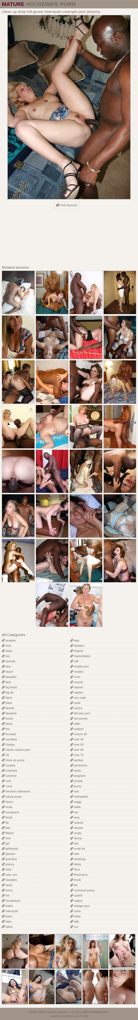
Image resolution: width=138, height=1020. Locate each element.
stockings (78, 859)
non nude (78, 697)
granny (8, 864)
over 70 (77, 755)
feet (6, 827)
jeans (7, 916)
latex (7, 921)
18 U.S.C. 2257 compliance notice (90, 1011)
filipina (8, 833)
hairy (7, 869)
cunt (6, 781)
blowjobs (9, 713)
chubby (8, 744)
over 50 (77, 744)
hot (6, 895)
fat (5, 822)
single (75, 833)
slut (74, 843)
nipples (76, 692)
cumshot (9, 775)
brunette (9, 734)
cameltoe (9, 739)
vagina (76, 900)
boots (7, 723)
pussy (75, 786)
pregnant (77, 775)
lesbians (77, 645)
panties (76, 760)
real (74, 791)
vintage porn (80, 905)
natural (76, 687)
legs (74, 640)
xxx (74, 926)
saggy (76, 801)
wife (74, 921)
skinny (76, 838)
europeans (10, 812)
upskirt (76, 895)
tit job (75, 879)
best (6, 682)
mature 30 (78, 734)
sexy (75, 817)
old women (79, 718)
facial (7, 817)
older (75, 723)
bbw (6, 666)
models (76, 671)
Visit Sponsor (66, 205)
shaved (76, 822)
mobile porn (79, 666)
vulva (75, 911)
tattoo (75, 864)
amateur (9, 640)
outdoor (77, 728)
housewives (11, 900)
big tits (8, 692)
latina (7, 926)
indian (7, 905)
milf (74, 661)
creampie (9, 770)
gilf (5, 843)
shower (76, 827)
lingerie (76, 650)
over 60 (77, 749)
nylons (76, 708)
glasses (8, 853)
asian (7, 650)
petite (75, 770)
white (75, 916)
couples (8, 765)
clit (5, 755)
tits (74, 885)
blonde (8, 708)
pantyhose (78, 765)
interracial (10, 911)
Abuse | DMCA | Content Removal (48, 1011)
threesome (79, 874)
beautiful (9, 676)
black (7, 702)
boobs (7, 718)
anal (6, 645)
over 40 (77, 739)
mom (75, 676)
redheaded (79, 796)
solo (74, 853)
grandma (9, 859)
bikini (7, 697)
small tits (77, 848)
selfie (75, 807)
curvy (7, 786)
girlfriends (10, 848)
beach (7, 671)
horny (7, 890)
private (76, 781)
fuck (6, 838)
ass (6, 656)
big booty (9, 687)
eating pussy (12, 796)
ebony (7, 801)
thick (75, 869)
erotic (7, 807)
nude (75, 702)
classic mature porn (16, 749)
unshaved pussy (82, 890)
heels (7, 885)
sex (74, 812)
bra (6, 728)
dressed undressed (16, 791)
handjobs (9, 879)
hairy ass (9, 874)
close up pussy (13, 760)
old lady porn (80, 713)
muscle (76, 682)
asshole (8, 661)
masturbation (80, 656)
